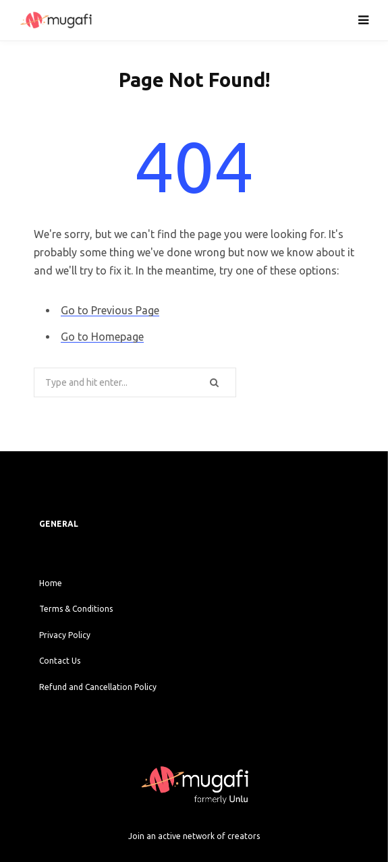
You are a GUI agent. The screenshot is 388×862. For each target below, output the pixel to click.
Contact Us (59, 660)
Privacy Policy (64, 635)
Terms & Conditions (76, 608)
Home (50, 583)
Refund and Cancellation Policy (98, 687)
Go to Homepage (102, 337)
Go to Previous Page (110, 310)
